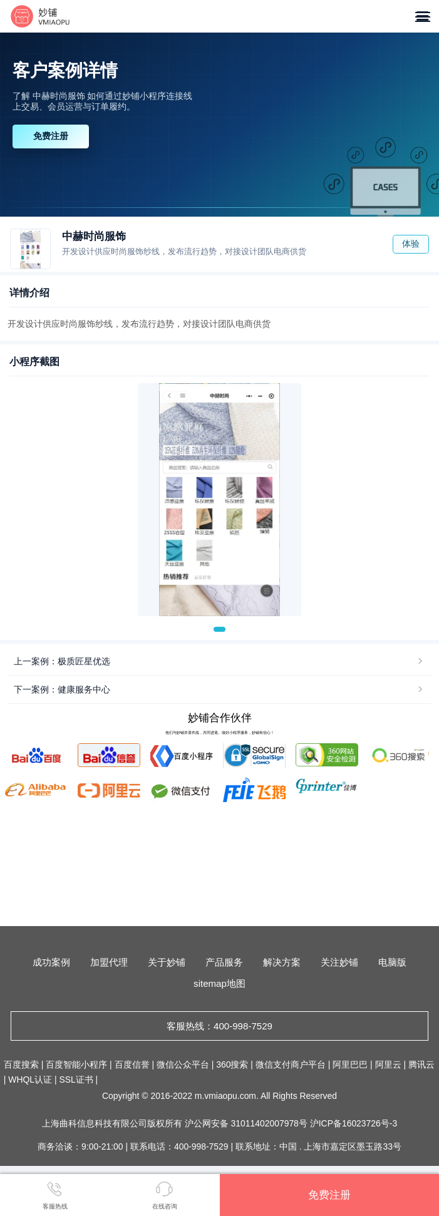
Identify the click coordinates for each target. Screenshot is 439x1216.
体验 (411, 244)
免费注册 (50, 136)
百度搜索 (21, 1064)
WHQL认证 (30, 1079)
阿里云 (388, 1064)
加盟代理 (109, 962)
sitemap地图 (219, 983)
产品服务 (224, 962)
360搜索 (232, 1064)
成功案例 (51, 962)
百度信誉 (132, 1064)
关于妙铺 (166, 962)
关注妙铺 (339, 962)
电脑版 (392, 962)
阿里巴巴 (350, 1064)
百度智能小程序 (76, 1064)
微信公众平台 (183, 1064)
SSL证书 (76, 1079)
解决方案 (282, 962)
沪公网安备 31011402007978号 (247, 1123)
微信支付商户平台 (291, 1064)
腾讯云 (421, 1064)
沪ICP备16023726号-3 (353, 1123)
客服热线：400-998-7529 (219, 1026)
